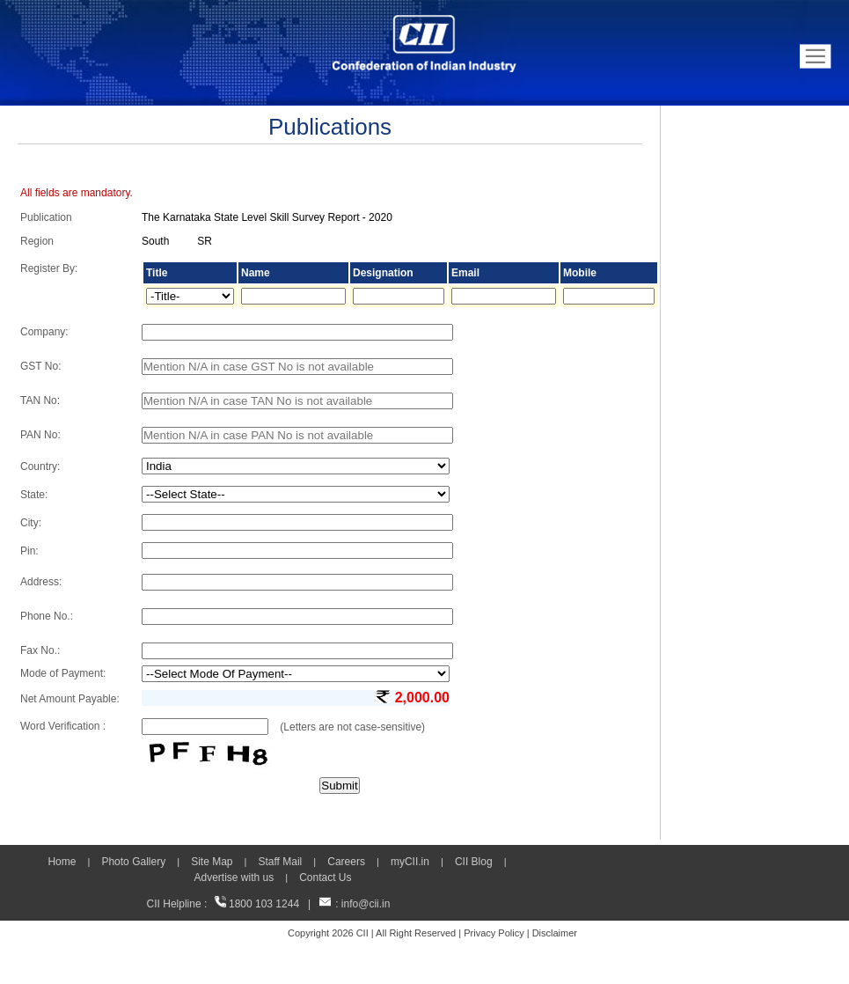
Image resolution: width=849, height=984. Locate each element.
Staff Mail (280, 861)
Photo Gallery (133, 861)
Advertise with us (234, 877)
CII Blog (474, 861)
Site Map (211, 861)
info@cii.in (366, 904)
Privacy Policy (493, 933)
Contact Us (325, 877)
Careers (346, 861)
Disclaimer (554, 933)
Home (62, 861)
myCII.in (410, 861)
